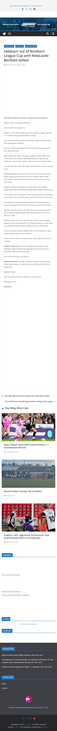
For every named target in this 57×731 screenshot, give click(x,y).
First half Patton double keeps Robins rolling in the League (30, 401)
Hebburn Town (9, 46)
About (4, 684)
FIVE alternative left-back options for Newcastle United (25, 396)
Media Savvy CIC (29, 707)
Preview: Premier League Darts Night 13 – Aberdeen (21, 667)
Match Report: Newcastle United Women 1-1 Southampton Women (26, 446)
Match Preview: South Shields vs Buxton (16, 655)
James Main (22, 65)
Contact (5, 688)
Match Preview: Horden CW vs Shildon (23, 491)
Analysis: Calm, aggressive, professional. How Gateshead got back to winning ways (26, 536)
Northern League (31, 46)
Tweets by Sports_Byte (28, 624)
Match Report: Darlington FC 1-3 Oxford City (25, 6)
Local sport (19, 46)
